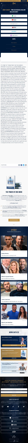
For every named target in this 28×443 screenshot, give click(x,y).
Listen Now (14, 371)
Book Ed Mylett (14, 345)
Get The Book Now (14, 220)
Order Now (14, 358)
